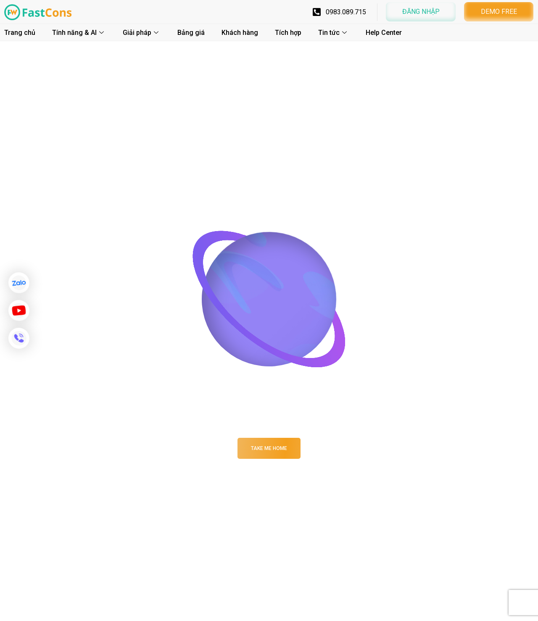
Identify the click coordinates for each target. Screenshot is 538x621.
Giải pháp (142, 33)
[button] (421, 11)
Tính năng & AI (79, 33)
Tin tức (333, 33)
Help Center (384, 33)
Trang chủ (19, 33)
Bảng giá (191, 33)
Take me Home (269, 448)
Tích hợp (288, 33)
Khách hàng (240, 33)
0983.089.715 (346, 12)
